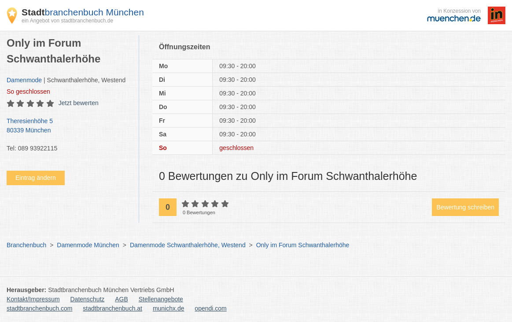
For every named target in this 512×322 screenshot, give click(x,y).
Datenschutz (87, 299)
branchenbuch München (83, 12)
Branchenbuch (26, 245)
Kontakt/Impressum (33, 299)
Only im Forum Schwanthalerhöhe (303, 245)
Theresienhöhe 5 (68, 126)
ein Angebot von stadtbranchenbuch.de (67, 21)
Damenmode (24, 80)
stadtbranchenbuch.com (39, 308)
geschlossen (28, 91)
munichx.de (168, 308)
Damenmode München (88, 245)
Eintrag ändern (35, 177)
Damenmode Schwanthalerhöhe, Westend (188, 245)
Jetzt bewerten (79, 102)
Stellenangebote (161, 299)
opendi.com (210, 308)
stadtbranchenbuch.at (112, 308)
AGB (121, 299)
